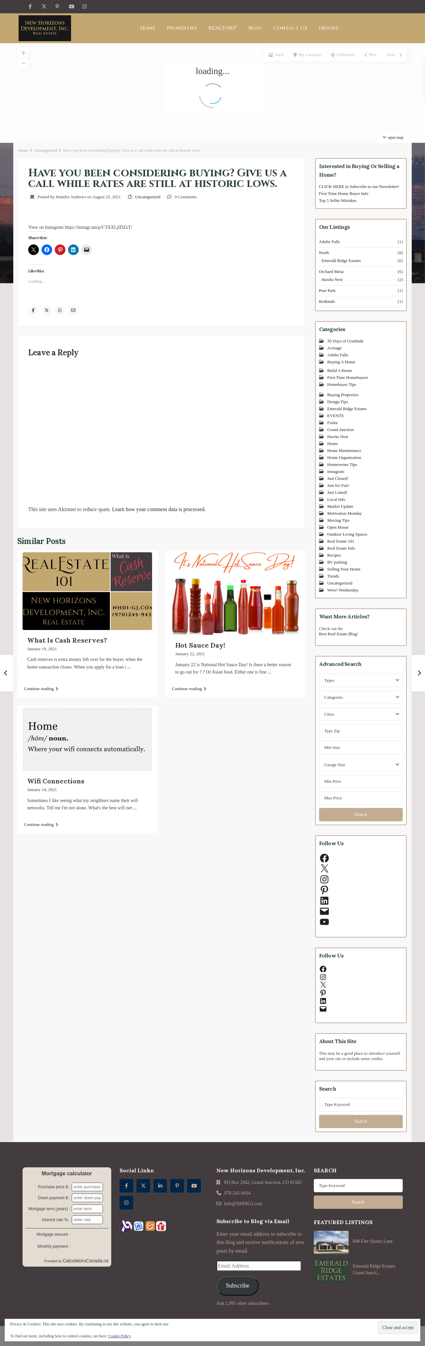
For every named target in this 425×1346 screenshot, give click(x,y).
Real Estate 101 (341, 541)
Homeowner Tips (342, 464)
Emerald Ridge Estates (341, 260)
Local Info (336, 499)
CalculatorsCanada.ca (86, 1260)
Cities (329, 714)
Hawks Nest (332, 279)
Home (147, 28)
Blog (255, 28)
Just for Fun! (338, 485)
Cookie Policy (119, 1336)
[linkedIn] (160, 1186)
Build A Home (339, 370)
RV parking (337, 562)
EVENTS (335, 415)
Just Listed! (337, 492)
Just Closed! (338, 478)
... (129, 667)
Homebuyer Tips (341, 384)
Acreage (334, 347)
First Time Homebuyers (348, 377)
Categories (333, 697)
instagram (335, 471)
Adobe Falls (329, 241)
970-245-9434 (237, 1193)
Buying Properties (343, 394)
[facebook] (30, 6)
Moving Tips (338, 520)
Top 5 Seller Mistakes (338, 200)
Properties (182, 28)
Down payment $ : (54, 1198)
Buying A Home (341, 361)
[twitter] (43, 6)
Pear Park (327, 290)
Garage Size (334, 764)
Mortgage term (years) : (49, 1209)
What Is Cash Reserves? (67, 640)
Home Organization (344, 457)
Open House (338, 527)
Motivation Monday (344, 513)
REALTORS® (222, 28)
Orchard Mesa (331, 271)
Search (361, 814)
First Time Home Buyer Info (344, 193)
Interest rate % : (56, 1219)
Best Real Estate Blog (338, 633)
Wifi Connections (55, 781)
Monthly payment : (54, 1246)
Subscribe (237, 1285)
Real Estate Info (341, 548)
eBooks (328, 28)
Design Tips (337, 401)
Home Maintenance (344, 450)
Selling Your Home (344, 569)
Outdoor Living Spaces (347, 534)
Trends (333, 576)
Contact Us (290, 28)
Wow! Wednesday (343, 589)
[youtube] (71, 6)
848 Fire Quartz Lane (373, 1241)
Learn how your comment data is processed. (159, 509)
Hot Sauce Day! (200, 645)
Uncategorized (45, 150)
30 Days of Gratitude (345, 340)
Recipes (334, 555)
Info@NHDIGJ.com (243, 1203)
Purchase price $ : (54, 1187)
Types (329, 680)
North (324, 252)
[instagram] (84, 6)
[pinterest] (57, 6)
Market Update (340, 506)
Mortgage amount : (53, 1234)
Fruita (332, 422)
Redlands (327, 301)
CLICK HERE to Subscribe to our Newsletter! (359, 186)
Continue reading (41, 688)
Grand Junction (340, 429)
